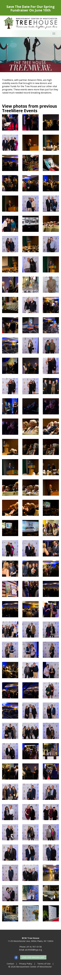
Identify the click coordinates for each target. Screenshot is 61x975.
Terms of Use (44, 963)
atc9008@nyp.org (33, 949)
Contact (10, 963)
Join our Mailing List (33, 957)
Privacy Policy (25, 963)
